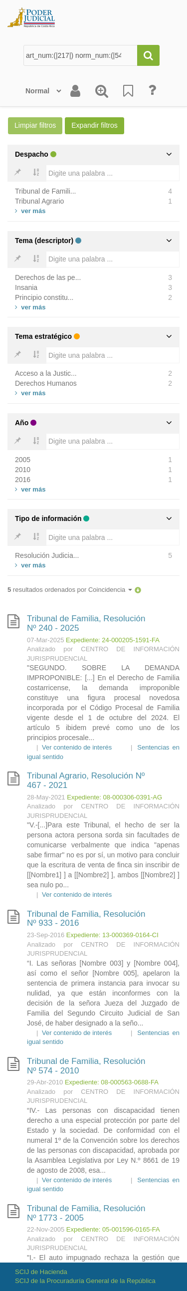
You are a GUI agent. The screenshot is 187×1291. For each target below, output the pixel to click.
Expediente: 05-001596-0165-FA (113, 1229)
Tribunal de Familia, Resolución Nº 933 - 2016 (86, 918)
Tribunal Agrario (39, 201)
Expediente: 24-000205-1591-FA (113, 640)
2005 (22, 460)
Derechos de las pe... (48, 277)
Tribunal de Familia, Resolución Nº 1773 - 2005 (86, 1213)
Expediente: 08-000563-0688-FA (112, 1082)
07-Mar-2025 (45, 640)
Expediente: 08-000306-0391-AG (114, 797)
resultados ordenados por (69, 589)
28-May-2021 (46, 797)
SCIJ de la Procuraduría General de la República (85, 1281)
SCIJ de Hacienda (41, 1272)
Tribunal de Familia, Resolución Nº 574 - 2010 (86, 1065)
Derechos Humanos (46, 383)
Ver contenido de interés (77, 747)
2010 (22, 470)
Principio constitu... (44, 297)
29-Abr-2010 (45, 1082)
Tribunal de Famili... (45, 191)
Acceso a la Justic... (46, 373)
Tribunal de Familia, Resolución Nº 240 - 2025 (86, 623)
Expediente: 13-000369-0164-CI (112, 935)
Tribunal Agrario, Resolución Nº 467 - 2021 (86, 780)
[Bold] (17, 173)
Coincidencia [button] (110, 589)
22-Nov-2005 (45, 1229)
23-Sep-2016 (45, 935)
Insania (26, 287)
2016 (22, 480)
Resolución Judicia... (47, 555)
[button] (138, 589)
